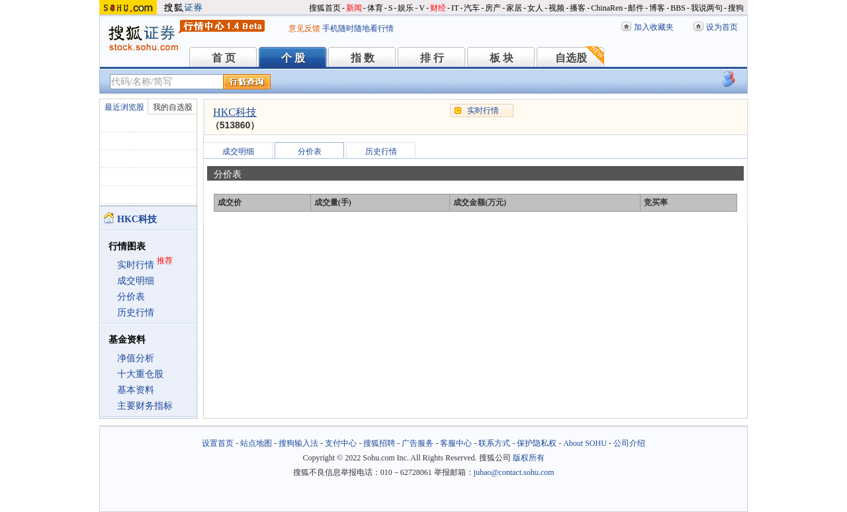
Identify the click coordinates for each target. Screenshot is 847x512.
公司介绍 (629, 443)
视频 (556, 8)
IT (455, 8)
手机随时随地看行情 (358, 28)
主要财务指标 (145, 406)
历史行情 (135, 313)
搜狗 (736, 8)
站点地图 (256, 443)
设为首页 (722, 27)
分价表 (131, 297)
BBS (678, 8)
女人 (535, 8)
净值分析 (135, 358)
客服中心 (456, 443)
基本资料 (135, 390)
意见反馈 (304, 28)
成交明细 (135, 281)
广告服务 (417, 443)
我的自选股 (173, 107)
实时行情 (135, 265)
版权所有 (529, 457)
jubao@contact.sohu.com (514, 472)
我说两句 (707, 8)
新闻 (354, 8)
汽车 (472, 8)
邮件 (636, 8)
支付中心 (341, 443)
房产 (493, 8)
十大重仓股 (140, 374)
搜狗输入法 (298, 443)
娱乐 (406, 8)
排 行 (432, 58)
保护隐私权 (537, 443)
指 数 (363, 58)
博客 (657, 8)
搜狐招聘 (379, 443)
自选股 (571, 58)
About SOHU (585, 443)
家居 (514, 8)
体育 (375, 8)
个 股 (293, 58)
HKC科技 (235, 112)
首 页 (224, 58)
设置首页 (218, 443)
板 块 (501, 58)
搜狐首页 (325, 8)
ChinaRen (607, 8)
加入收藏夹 (654, 27)
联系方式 (494, 443)
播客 (578, 8)
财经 (438, 8)
